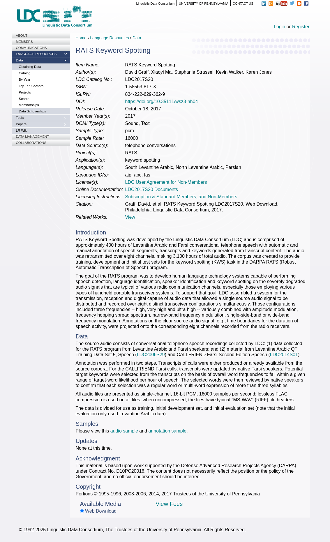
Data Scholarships (32, 111)
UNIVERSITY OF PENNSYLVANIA (203, 3)
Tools (20, 117)
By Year (25, 79)
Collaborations (31, 142)
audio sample (124, 430)
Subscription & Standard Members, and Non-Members (181, 196)
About (22, 35)
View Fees (169, 504)
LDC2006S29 (151, 354)
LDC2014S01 (284, 354)
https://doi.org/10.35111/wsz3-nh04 (161, 101)
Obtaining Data (30, 66)
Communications (31, 48)
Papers (21, 124)
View (130, 217)
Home (81, 38)
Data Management (32, 136)
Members (24, 41)
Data (19, 60)
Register (301, 26)
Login (279, 26)
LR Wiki (22, 130)
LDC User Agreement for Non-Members (166, 182)
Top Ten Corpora (31, 86)
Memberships (29, 105)
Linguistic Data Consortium (155, 3)
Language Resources (36, 54)
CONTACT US (243, 3)
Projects (25, 92)
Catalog (25, 73)
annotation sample (167, 430)
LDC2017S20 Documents (151, 189)
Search (24, 98)
